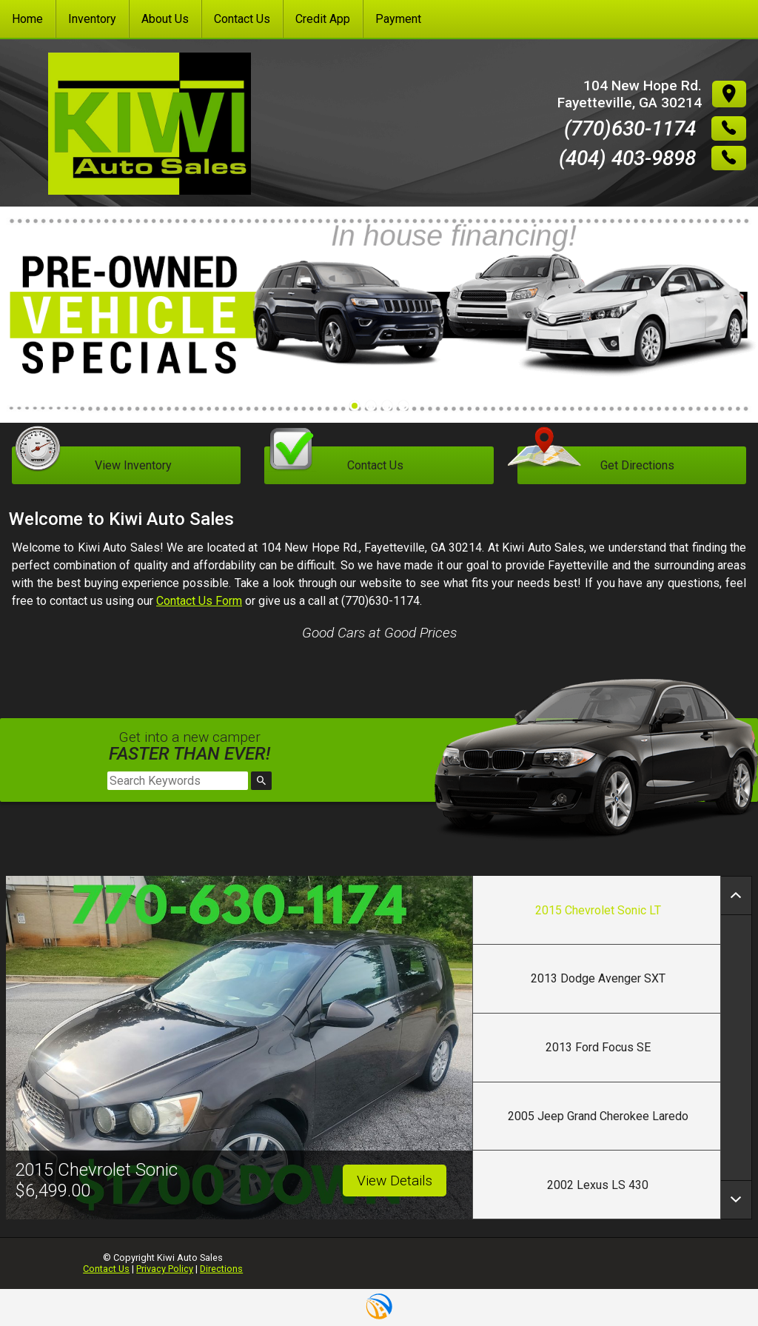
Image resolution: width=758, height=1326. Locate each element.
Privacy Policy (164, 1268)
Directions (221, 1268)
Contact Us (106, 1268)
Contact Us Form (199, 601)
